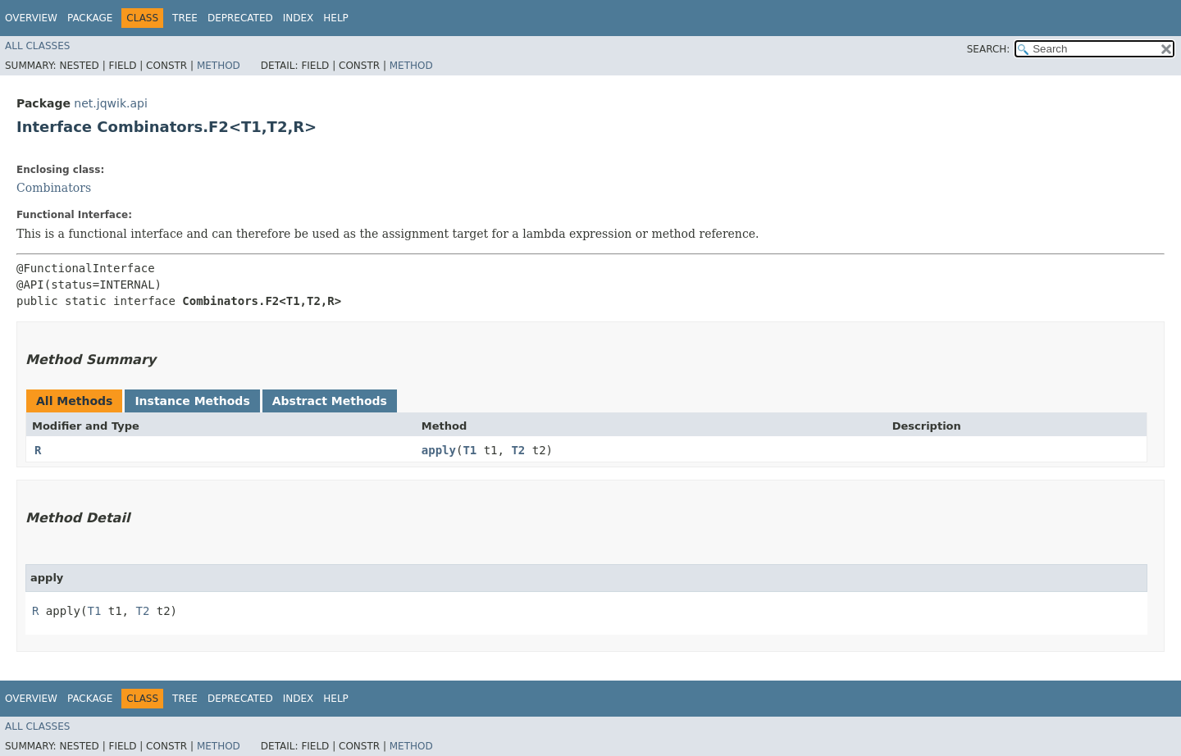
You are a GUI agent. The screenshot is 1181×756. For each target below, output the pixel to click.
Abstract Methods (329, 401)
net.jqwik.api (110, 103)
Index (298, 18)
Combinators (53, 187)
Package (89, 18)
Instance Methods (192, 401)
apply (439, 450)
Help (336, 18)
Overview (31, 18)
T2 (518, 450)
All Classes (37, 46)
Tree (185, 18)
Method (218, 65)
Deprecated (240, 18)
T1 (470, 450)
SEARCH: (988, 49)
